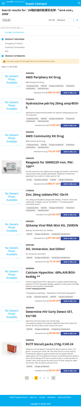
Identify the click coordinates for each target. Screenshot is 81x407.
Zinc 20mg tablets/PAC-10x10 (47, 194)
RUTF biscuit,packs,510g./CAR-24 (49, 344)
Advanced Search (64, 397)
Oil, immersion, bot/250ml (45, 249)
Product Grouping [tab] (14, 39)
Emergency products (14, 43)
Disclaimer (51, 397)
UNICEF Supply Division (18, 397)
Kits (6, 51)
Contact (42, 397)
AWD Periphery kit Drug (43, 77)
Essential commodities (15, 47)
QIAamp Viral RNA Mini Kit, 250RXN (52, 225)
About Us (33, 397)
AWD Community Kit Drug (45, 136)
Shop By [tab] (6, 20)
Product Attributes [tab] (15, 56)
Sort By (52, 20)
